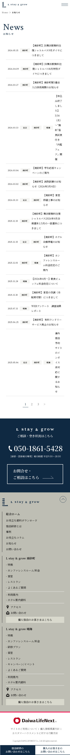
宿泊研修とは (14, 526)
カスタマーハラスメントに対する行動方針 (35, 733)
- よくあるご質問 (16, 587)
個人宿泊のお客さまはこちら (35, 620)
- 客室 (9, 576)
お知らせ (11, 543)
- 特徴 (9, 564)
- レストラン (13, 582)
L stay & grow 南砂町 (20, 558)
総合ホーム (13, 514)
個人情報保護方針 (50, 729)
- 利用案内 (12, 595)
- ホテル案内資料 (16, 600)
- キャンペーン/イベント (20, 664)
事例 (8, 532)
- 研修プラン (13, 647)
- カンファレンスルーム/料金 (23, 570)
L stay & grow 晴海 (19, 629)
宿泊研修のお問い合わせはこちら (18, 749)
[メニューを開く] (64, 4)
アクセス (16, 607)
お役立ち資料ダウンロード (21, 520)
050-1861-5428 (38, 448)
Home (5, 12)
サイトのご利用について (24, 729)
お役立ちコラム (15, 537)
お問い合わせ (14, 549)
